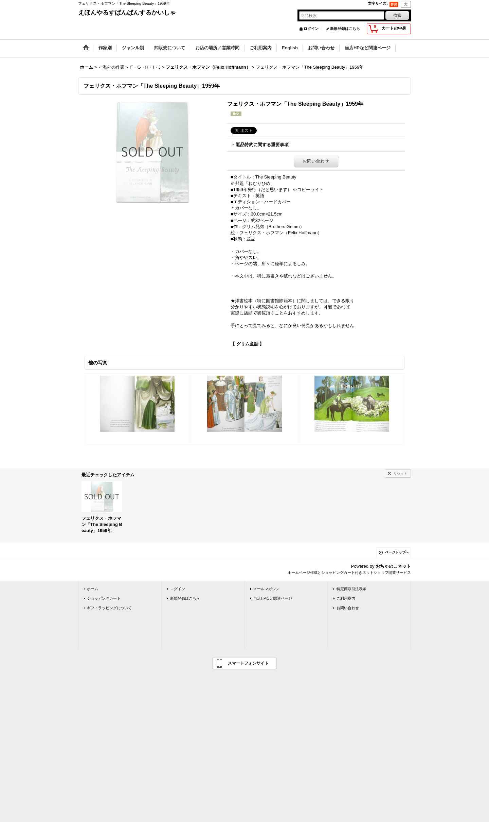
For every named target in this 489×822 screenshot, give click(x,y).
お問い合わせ (316, 161)
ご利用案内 (346, 598)
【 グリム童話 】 (247, 343)
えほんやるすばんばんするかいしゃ (127, 12)
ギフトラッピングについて (109, 608)
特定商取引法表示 (351, 589)
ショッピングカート (104, 598)
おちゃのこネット (393, 566)
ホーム (92, 589)
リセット (400, 473)
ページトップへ (397, 552)
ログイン (311, 29)
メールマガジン (266, 589)
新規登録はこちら (345, 29)
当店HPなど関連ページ (272, 598)
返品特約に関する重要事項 (262, 144)
